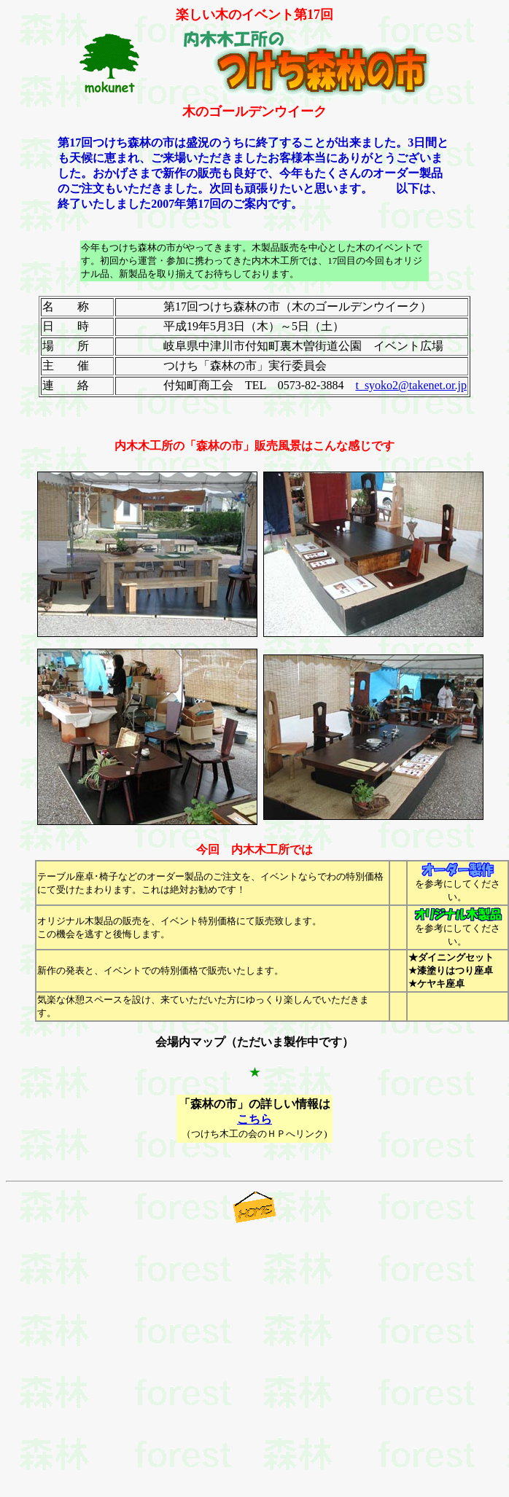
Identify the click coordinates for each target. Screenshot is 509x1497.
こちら (254, 1119)
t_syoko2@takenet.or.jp (411, 385)
